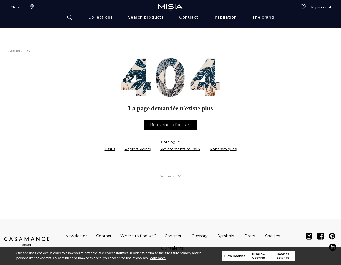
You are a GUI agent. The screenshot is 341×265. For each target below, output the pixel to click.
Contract (173, 236)
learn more (158, 258)
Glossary (199, 236)
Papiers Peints (138, 149)
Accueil (14, 51)
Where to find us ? (138, 236)
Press (250, 236)
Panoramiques (223, 149)
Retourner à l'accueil (170, 124)
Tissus (110, 149)
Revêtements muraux (180, 149)
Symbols (226, 236)
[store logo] (170, 15)
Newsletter (76, 236)
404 (26, 51)
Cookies (272, 236)
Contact (104, 236)
